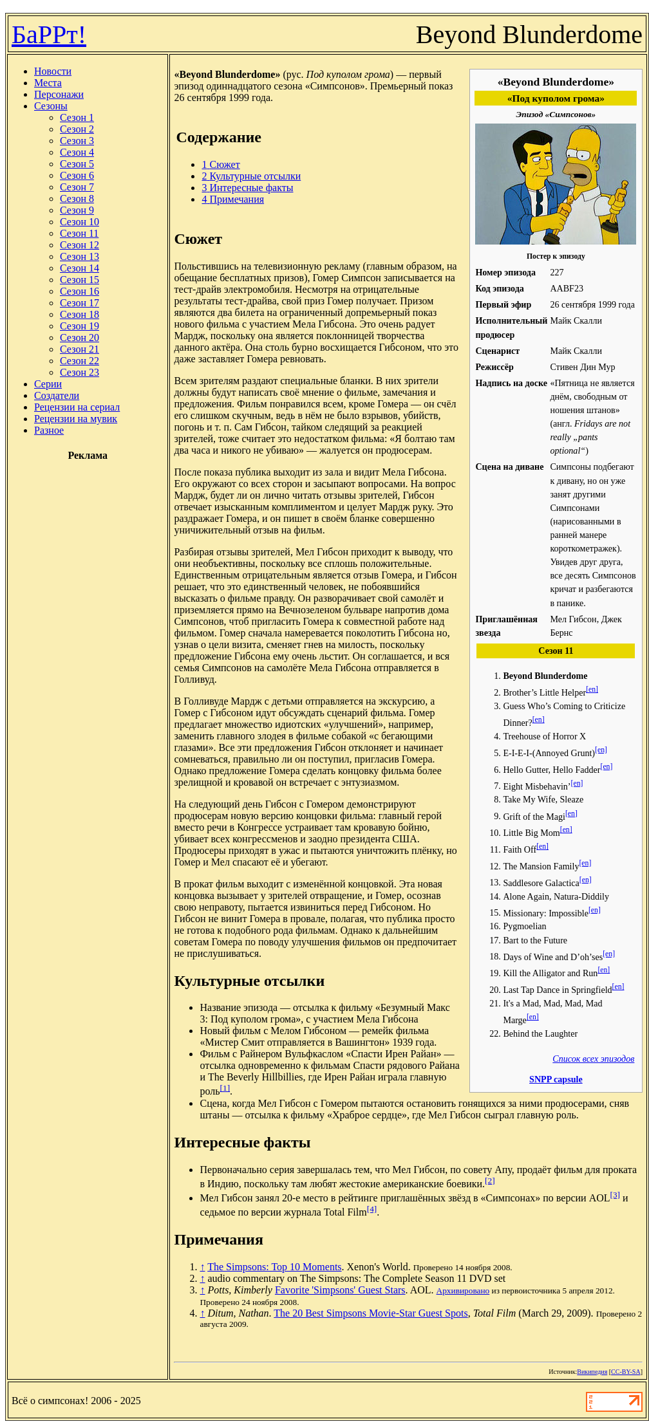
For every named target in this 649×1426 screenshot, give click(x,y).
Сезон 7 (77, 186)
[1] (225, 1088)
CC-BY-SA (626, 1371)
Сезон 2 (77, 129)
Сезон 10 (79, 221)
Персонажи (59, 94)
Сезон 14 (79, 268)
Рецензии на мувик (75, 418)
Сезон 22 (79, 360)
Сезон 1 (77, 117)
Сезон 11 (79, 233)
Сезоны (51, 105)
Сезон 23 (79, 372)
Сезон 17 (79, 302)
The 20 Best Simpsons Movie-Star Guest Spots (370, 1313)
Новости (52, 71)
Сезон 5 (77, 163)
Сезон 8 (77, 198)
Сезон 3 (77, 140)
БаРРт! (49, 34)
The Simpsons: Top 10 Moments (274, 1266)
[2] (490, 1180)
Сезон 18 (79, 314)
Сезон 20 (79, 337)
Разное (49, 430)
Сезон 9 (77, 210)
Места (48, 82)
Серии (48, 383)
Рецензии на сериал (77, 407)
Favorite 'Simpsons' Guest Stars (340, 1289)
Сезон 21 (79, 349)
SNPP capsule (556, 1079)
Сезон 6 (77, 175)
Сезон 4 (77, 152)
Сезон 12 (79, 244)
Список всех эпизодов (593, 1058)
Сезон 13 (79, 256)
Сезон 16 (79, 291)
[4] (372, 1209)
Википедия (592, 1371)
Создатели (56, 395)
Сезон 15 (79, 279)
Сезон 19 (79, 325)
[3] (615, 1194)
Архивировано (463, 1290)
